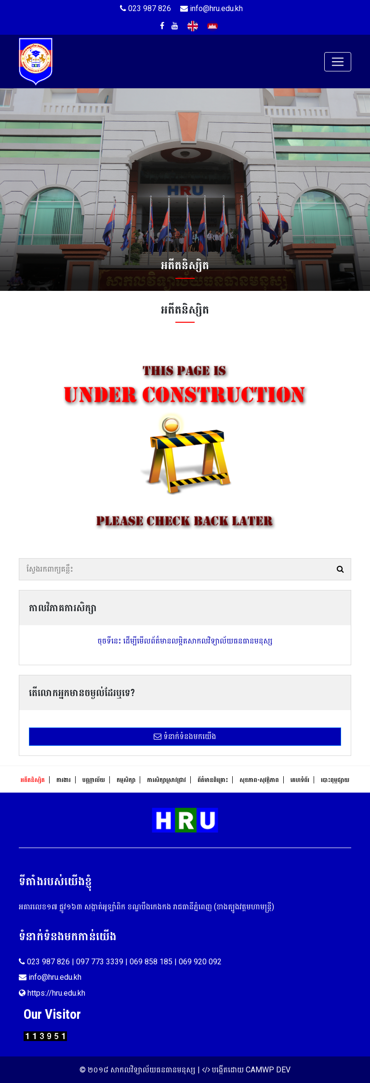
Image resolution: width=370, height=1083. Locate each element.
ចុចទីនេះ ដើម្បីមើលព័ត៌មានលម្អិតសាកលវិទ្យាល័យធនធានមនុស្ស (184, 640)
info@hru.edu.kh (211, 8)
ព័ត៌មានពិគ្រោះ (213, 780)
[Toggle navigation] (337, 61)
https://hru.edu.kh (52, 993)
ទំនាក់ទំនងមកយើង (185, 736)
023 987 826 (145, 8)
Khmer (212, 26)
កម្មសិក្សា (126, 780)
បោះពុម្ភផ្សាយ (335, 780)
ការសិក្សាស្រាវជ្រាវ (166, 780)
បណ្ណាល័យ (93, 780)
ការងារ (63, 780)
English (192, 26)
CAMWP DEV (268, 1069)
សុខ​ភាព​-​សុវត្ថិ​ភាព (258, 780)
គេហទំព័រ (300, 780)
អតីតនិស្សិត (33, 780)
